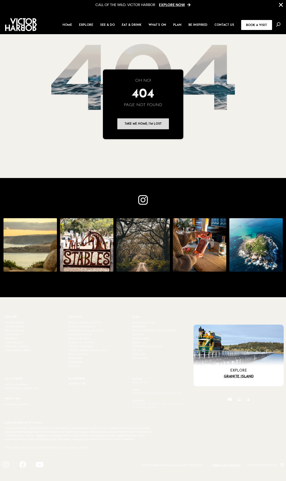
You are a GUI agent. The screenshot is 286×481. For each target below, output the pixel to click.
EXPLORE (11, 317)
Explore (238, 370)
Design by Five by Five (265, 465)
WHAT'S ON (12, 399)
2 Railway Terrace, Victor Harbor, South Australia (158, 406)
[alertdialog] (143, 5)
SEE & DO (75, 317)
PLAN (136, 317)
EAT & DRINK (13, 379)
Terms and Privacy (226, 465)
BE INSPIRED (76, 379)
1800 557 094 (140, 382)
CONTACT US (77, 384)
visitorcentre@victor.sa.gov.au (157, 393)
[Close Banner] (281, 5)
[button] (86, 24)
